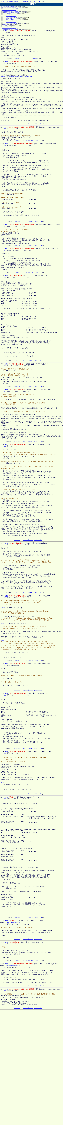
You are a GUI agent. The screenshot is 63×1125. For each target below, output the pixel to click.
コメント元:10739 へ (28, 1121)
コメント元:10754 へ (28, 881)
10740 (6, 136)
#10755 (3, 868)
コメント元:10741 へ (28, 298)
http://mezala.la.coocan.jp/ (12, 1029)
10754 (6, 768)
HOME (2, 1)
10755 (6, 735)
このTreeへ (17, 61)
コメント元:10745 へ (28, 1047)
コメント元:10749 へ (28, 487)
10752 (6, 600)
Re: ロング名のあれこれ (10, 14)
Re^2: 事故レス (7, 26)
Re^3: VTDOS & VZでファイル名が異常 (11, 12)
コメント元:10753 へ (28, 764)
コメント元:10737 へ (28, 268)
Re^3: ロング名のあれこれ (12, 17)
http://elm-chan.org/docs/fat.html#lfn (16, 81)
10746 (6, 1027)
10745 (6, 884)
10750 (6, 430)
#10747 (3, 672)
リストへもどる (38, 1)
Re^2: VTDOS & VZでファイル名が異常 (10, 8)
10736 (6, 64)
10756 (6, 833)
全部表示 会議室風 (12, 1)
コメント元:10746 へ (28, 1070)
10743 (6, 272)
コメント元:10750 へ (28, 597)
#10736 (3, 689)
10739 (6, 1074)
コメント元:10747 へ (28, 426)
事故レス (4, 24)
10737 (6, 154)
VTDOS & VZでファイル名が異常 (7, 6)
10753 (6, 659)
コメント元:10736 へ (28, 151)
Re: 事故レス (6, 25)
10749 (6, 402)
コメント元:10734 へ (28, 133)
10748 (6, 1050)
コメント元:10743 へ (28, 399)
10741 (6, 246)
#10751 (3, 709)
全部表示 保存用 (26, 1)
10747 (6, 301)
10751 (6, 490)
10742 (6, 1101)
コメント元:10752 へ (28, 731)
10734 (6, 30)
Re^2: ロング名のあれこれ (11, 16)
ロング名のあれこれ (8, 13)
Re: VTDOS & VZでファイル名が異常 (9, 7)
